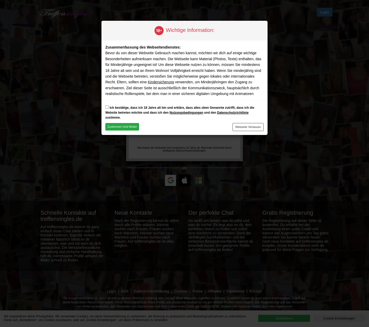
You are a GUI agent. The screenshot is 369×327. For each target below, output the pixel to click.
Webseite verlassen (248, 126)
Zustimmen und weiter (122, 126)
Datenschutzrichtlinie (232, 112)
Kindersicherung (161, 82)
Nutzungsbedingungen (186, 112)
